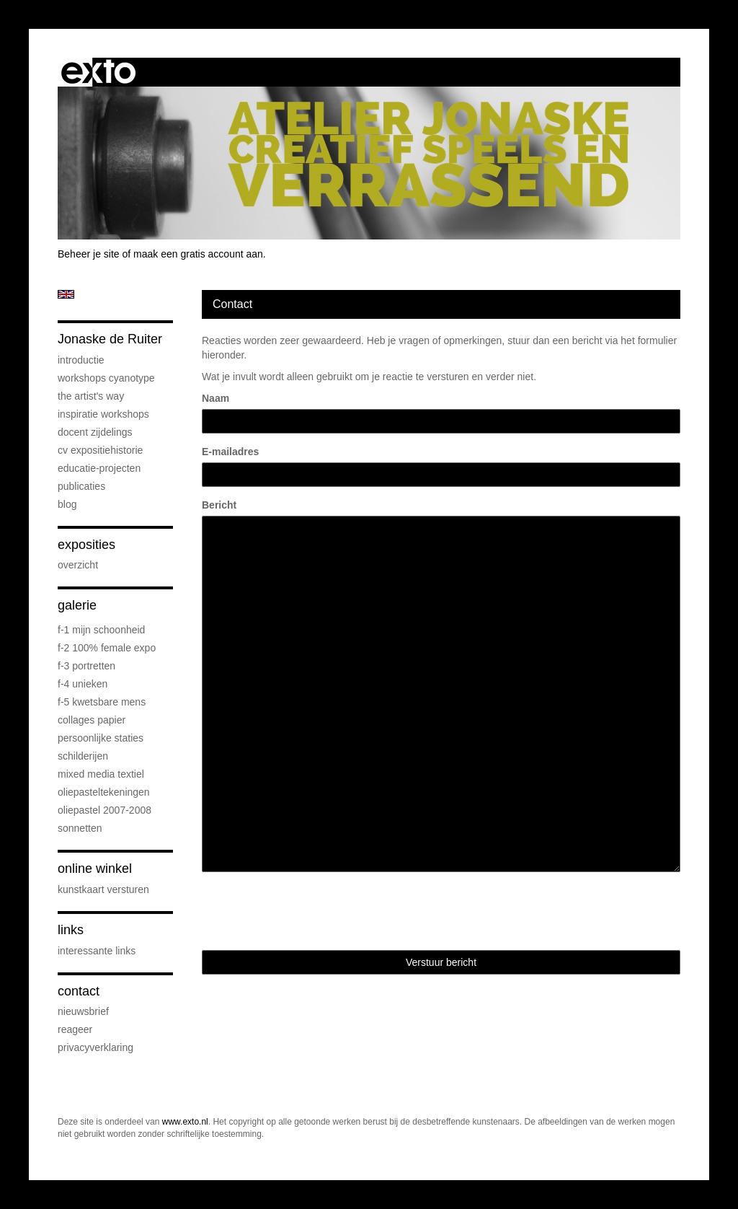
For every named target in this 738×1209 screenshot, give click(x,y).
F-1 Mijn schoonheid (101, 630)
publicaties (81, 486)
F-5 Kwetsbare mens (102, 702)
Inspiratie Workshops (103, 414)
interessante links (96, 951)
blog (67, 504)
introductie (81, 360)
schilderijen (83, 756)
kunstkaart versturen (103, 889)
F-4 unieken (82, 684)
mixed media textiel (101, 774)
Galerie (77, 605)
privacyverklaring (95, 1047)
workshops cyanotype (106, 378)
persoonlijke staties (100, 738)
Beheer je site (89, 254)
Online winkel (95, 868)
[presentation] (311, 911)
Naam (215, 398)
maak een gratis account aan (198, 254)
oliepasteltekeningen (104, 792)
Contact (78, 991)
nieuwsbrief (83, 1011)
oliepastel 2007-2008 (104, 810)
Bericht (219, 505)
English (66, 294)
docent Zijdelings (95, 432)
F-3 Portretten (86, 666)
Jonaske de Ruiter (110, 339)
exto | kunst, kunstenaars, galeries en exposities (98, 72)
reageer (75, 1029)
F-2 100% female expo (107, 648)
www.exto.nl (185, 1122)
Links (71, 930)
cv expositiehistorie (100, 450)
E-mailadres (230, 451)
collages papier (91, 720)
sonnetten (80, 828)
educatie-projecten (99, 468)
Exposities (86, 544)
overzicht (78, 565)
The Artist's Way (91, 396)
